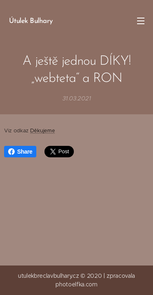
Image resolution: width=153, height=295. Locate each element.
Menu (140, 20)
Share (20, 151)
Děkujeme (42, 130)
